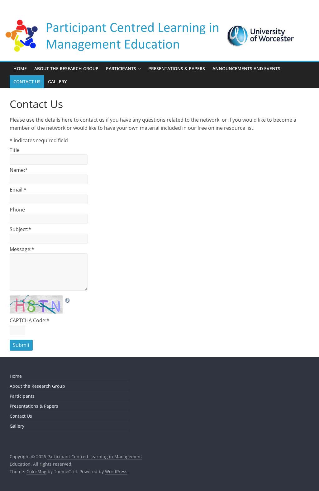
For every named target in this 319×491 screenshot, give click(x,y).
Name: (19, 170)
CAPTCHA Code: (29, 320)
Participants (121, 68)
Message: (22, 249)
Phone (17, 209)
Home (20, 68)
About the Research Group (66, 68)
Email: (18, 189)
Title (15, 150)
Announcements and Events (246, 68)
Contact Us (26, 82)
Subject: (20, 229)
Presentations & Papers (176, 68)
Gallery (57, 82)
